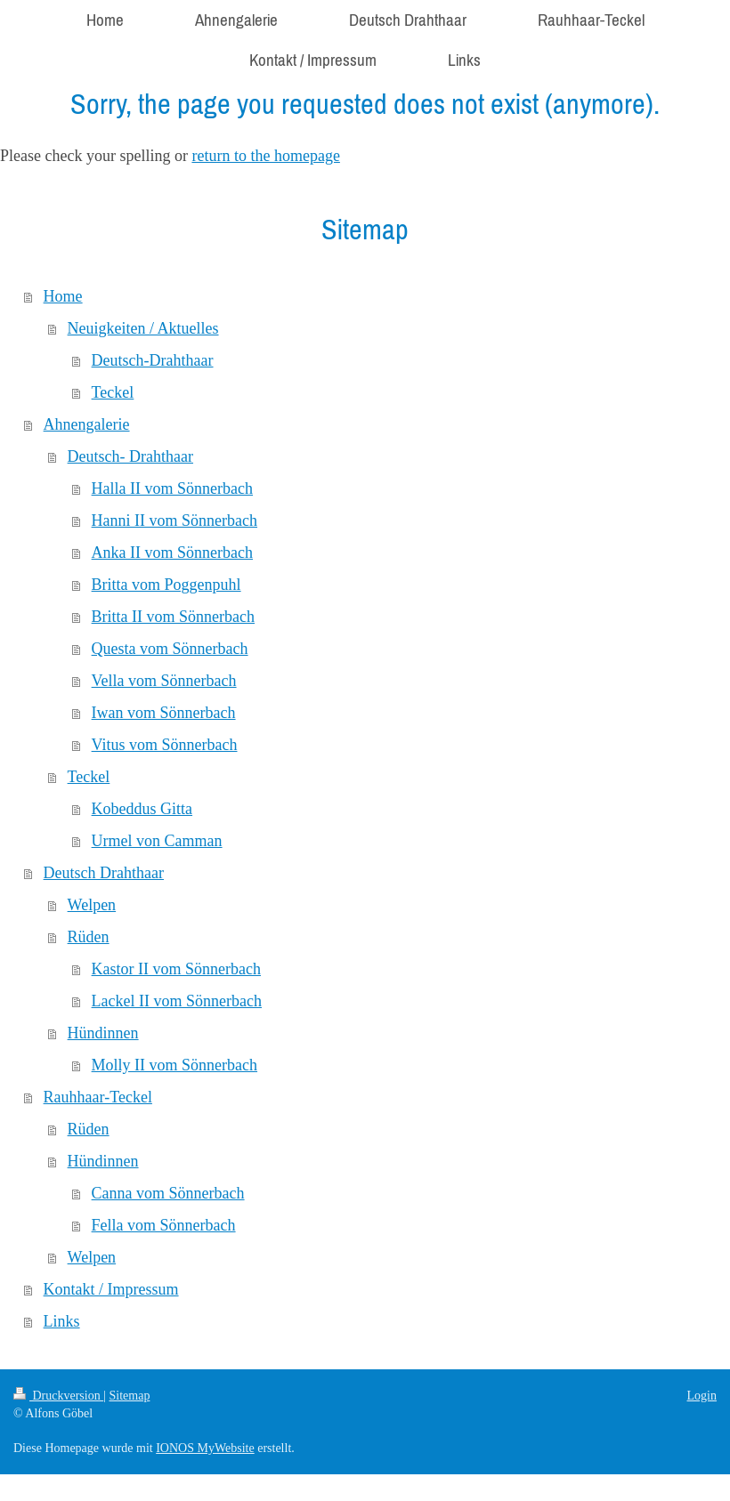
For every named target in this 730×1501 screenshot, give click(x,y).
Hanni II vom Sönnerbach (174, 520)
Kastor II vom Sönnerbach (176, 969)
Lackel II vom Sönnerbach (177, 1001)
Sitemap (130, 1395)
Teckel (113, 392)
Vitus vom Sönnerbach (165, 745)
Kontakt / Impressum (111, 1289)
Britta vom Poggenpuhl (166, 584)
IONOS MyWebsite (205, 1448)
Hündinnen (103, 1033)
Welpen (92, 905)
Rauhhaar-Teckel (98, 1097)
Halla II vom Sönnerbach (172, 488)
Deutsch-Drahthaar (153, 360)
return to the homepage (265, 156)
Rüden (89, 937)
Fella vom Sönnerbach (164, 1225)
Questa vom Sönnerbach (170, 649)
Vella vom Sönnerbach (164, 681)
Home (63, 296)
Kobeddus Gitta (142, 809)
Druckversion (58, 1395)
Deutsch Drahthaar (104, 873)
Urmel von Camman (157, 841)
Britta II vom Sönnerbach (173, 616)
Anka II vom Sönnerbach (172, 552)
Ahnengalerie (87, 424)
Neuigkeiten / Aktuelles (143, 328)
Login (702, 1395)
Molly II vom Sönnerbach (174, 1065)
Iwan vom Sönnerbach (164, 713)
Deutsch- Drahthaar (130, 456)
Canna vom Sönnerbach (168, 1193)
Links (62, 1321)
